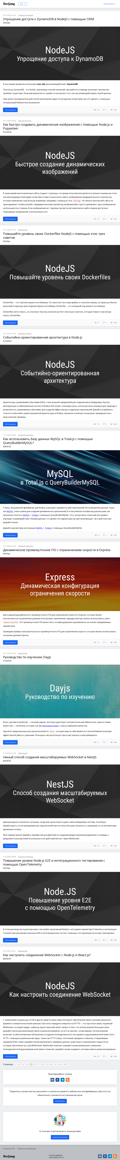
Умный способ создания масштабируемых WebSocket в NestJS (49, 757)
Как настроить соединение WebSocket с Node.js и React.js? (47, 955)
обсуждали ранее (50, 725)
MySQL (10, 511)
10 (51, 1064)
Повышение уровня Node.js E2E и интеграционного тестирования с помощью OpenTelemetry (54, 862)
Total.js (35, 515)
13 (65, 1064)
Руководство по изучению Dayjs (27, 657)
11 (55, 1064)
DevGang (9, 4)
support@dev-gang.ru (56, 1157)
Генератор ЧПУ (9, 1149)
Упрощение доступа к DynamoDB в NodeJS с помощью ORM (48, 19)
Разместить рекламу (60, 1137)
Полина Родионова (25, 15)
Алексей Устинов (24, 121)
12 (60, 1064)
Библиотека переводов (27, 1149)
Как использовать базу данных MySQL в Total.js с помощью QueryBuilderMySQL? (48, 441)
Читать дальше (10, 110)
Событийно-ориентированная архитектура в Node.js (42, 337)
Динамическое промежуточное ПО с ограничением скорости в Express (56, 550)
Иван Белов (22, 230)
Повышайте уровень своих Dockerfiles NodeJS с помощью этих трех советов (54, 235)
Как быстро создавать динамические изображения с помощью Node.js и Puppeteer (58, 126)
